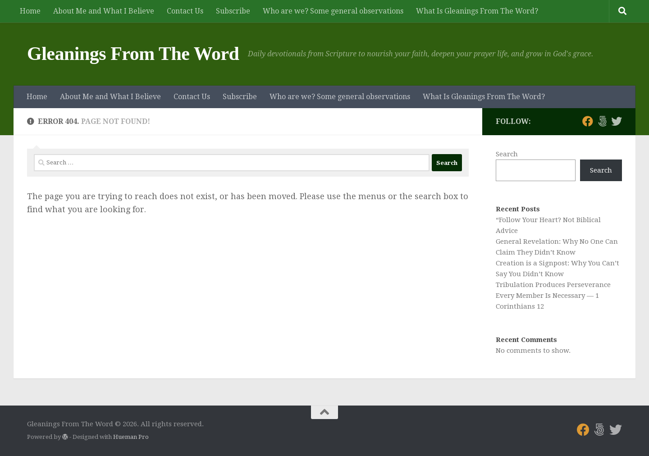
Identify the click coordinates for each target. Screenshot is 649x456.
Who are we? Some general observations (333, 11)
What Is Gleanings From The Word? (477, 11)
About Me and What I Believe (103, 11)
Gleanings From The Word (133, 53)
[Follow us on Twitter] (616, 121)
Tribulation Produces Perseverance (553, 285)
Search (507, 154)
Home (30, 11)
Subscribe (233, 11)
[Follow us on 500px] (602, 121)
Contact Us (185, 11)
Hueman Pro (131, 436)
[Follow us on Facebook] (587, 121)
